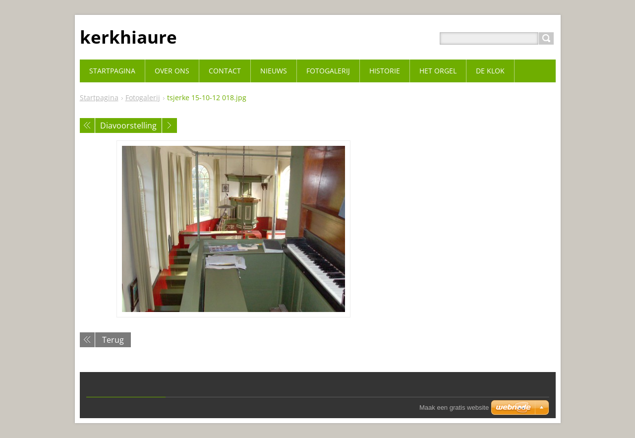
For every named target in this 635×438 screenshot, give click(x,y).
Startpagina (99, 97)
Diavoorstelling (128, 125)
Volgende (169, 125)
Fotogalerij (142, 97)
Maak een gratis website (454, 407)
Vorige (87, 125)
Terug (113, 339)
